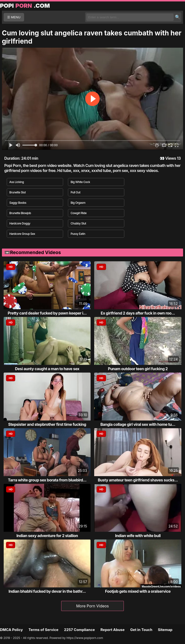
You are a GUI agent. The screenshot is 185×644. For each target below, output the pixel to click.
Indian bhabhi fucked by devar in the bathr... (47, 591)
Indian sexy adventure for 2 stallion (47, 535)
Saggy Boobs (17, 202)
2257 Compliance (79, 629)
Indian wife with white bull (138, 535)
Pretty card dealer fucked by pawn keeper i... (47, 313)
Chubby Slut (78, 223)
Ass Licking (16, 182)
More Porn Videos (92, 606)
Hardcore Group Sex (22, 234)
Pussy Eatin (78, 234)
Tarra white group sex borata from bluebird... (47, 480)
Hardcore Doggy (19, 223)
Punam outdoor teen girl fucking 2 (138, 368)
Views (170, 158)
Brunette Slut (17, 192)
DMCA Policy (11, 629)
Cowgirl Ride (78, 213)
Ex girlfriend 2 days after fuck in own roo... (138, 313)
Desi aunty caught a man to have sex (47, 368)
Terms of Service (43, 629)
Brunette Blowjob (20, 213)
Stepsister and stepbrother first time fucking (47, 424)
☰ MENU (13, 17)
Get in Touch (141, 629)
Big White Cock (80, 182)
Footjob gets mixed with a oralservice (138, 591)
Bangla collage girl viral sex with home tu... (137, 424)
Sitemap (165, 629)
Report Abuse (112, 629)
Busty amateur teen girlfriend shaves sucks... (138, 480)
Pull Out (75, 192)
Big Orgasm (78, 202)
